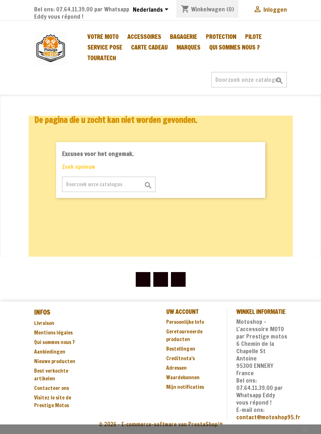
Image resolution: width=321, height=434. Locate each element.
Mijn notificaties (185, 387)
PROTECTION (221, 37)
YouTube (160, 279)
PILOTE (253, 37)
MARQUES (188, 47)
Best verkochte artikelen (51, 374)
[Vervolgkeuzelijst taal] (152, 10)
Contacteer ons (51, 388)
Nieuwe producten (54, 361)
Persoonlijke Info (185, 322)
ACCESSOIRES (144, 37)
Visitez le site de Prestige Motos (52, 401)
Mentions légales (53, 332)
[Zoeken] (249, 79)
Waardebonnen (183, 377)
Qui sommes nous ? (234, 47)
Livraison (44, 323)
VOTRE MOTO (102, 37)
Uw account (182, 312)
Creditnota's (180, 358)
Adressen (176, 368)
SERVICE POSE (104, 47)
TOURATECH (101, 58)
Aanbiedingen (49, 351)
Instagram (178, 279)
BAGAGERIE (183, 37)
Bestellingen (180, 348)
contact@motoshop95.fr (268, 417)
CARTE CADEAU (149, 47)
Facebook (143, 279)
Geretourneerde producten (184, 335)
